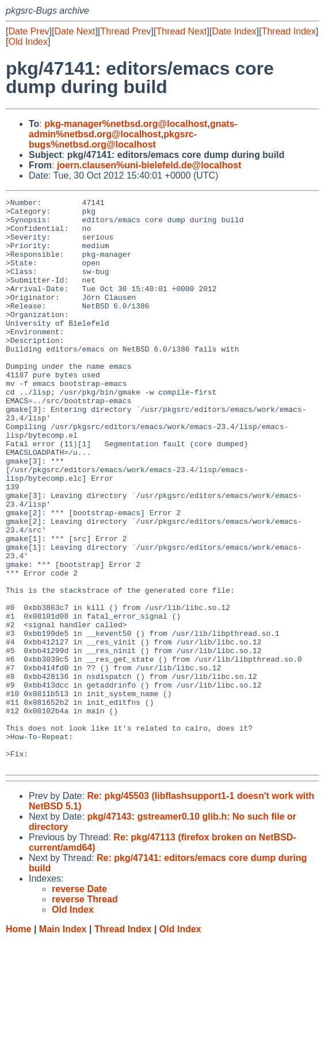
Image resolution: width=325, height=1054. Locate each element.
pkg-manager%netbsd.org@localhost (125, 124)
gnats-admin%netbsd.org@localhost (133, 129)
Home (18, 1043)
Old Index (27, 42)
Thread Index (289, 31)
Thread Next (181, 31)
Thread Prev (126, 31)
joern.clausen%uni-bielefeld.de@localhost (149, 165)
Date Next (74, 31)
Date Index (234, 31)
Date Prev (28, 31)
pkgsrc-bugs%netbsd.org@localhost (113, 139)
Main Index (63, 1043)
